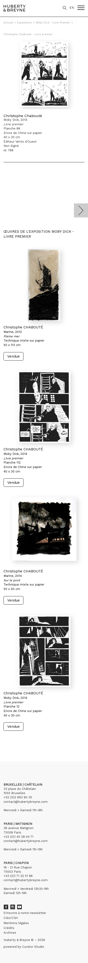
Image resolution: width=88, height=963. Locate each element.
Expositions (24, 22)
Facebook (6, 907)
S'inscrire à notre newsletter (25, 913)
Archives (10, 932)
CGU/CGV (11, 918)
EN (71, 7)
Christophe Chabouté (23, 116)
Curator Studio (33, 946)
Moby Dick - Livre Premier (53, 22)
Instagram (12, 907)
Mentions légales (16, 923)
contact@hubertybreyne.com (26, 801)
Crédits (9, 928)
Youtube (19, 907)
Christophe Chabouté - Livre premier (28, 34)
